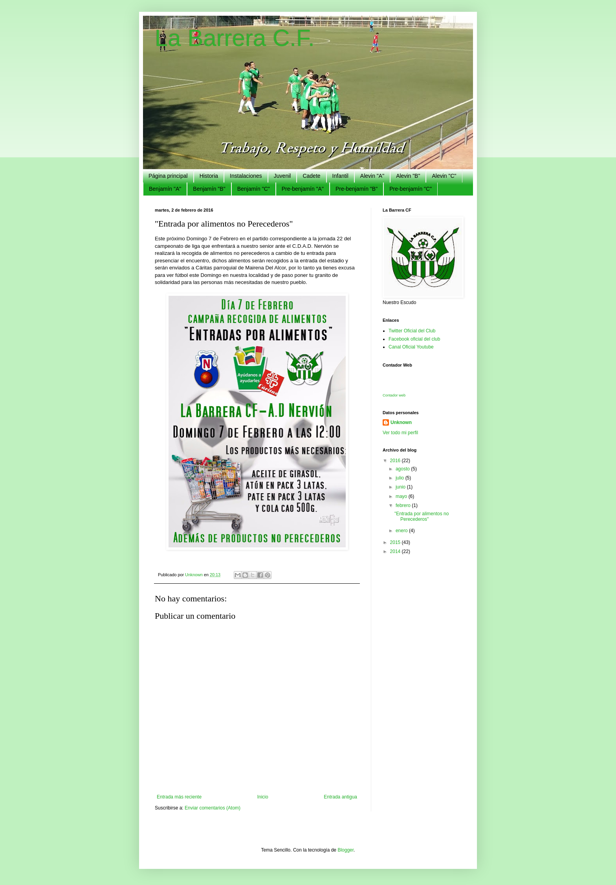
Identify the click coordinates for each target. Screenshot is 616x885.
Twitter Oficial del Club (412, 331)
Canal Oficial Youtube (411, 347)
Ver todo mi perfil (400, 432)
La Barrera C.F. (235, 38)
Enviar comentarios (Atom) (212, 808)
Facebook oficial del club (414, 339)
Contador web (394, 395)
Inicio (262, 797)
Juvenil (282, 176)
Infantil (340, 176)
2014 (396, 551)
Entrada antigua (340, 797)
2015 (396, 542)
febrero (404, 505)
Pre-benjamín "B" (357, 189)
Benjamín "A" (165, 189)
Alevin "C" (444, 176)
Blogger (345, 850)
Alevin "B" (408, 176)
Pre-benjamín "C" (410, 189)
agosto (403, 469)
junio (401, 487)
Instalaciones (246, 176)
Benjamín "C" (253, 189)
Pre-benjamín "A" (303, 189)
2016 (396, 460)
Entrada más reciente (179, 797)
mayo (402, 496)
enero (402, 530)
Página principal (168, 176)
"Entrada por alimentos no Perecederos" (421, 516)
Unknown (401, 422)
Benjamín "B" (209, 189)
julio (400, 478)
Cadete (311, 176)
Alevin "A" (372, 176)
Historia (209, 176)
